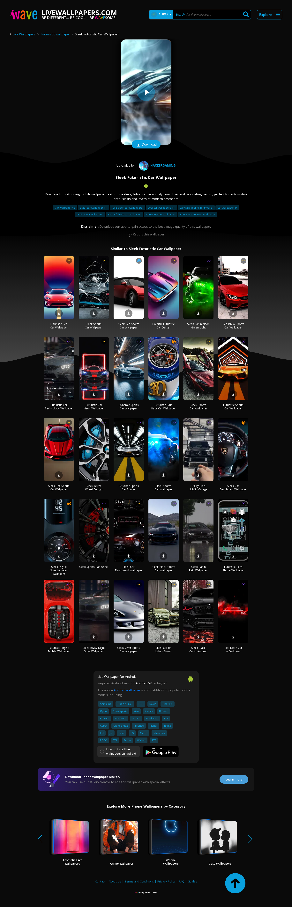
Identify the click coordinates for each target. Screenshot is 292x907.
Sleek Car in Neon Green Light (198, 325)
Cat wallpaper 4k (227, 207)
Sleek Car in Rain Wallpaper (198, 568)
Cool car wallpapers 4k (161, 207)
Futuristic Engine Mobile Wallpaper (59, 649)
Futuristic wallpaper (55, 34)
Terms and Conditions (139, 881)
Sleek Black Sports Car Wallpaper (163, 568)
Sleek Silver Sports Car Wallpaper (128, 649)
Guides (192, 881)
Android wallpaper (127, 690)
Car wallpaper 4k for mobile (196, 207)
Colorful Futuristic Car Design (163, 325)
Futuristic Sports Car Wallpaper (233, 406)
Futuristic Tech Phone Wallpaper (233, 568)
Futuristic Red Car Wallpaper (59, 325)
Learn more (234, 779)
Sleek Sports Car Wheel (93, 567)
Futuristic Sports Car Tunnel (128, 487)
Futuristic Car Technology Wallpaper (59, 406)
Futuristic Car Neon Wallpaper (94, 406)
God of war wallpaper (90, 214)
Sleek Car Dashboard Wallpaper (233, 487)
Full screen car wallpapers (127, 207)
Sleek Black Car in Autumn (198, 649)
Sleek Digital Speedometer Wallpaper (58, 570)
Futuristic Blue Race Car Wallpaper (163, 406)
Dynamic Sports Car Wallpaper (129, 406)
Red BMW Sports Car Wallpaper (233, 325)
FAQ (181, 881)
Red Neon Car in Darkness (233, 649)
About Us (115, 881)
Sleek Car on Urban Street (163, 649)
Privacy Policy (166, 881)
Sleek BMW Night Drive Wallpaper (94, 649)
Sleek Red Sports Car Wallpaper (128, 325)
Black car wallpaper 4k (93, 207)
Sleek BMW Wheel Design (93, 487)
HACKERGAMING (157, 165)
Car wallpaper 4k (65, 207)
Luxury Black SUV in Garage (198, 487)
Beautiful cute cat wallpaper (124, 214)
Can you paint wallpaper (161, 214)
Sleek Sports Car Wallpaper (93, 325)
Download (146, 144)
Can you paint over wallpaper (197, 214)
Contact (100, 881)
